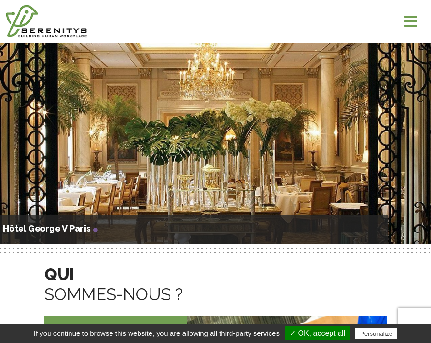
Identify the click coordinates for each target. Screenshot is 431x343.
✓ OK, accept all (317, 333)
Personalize (376, 333)
